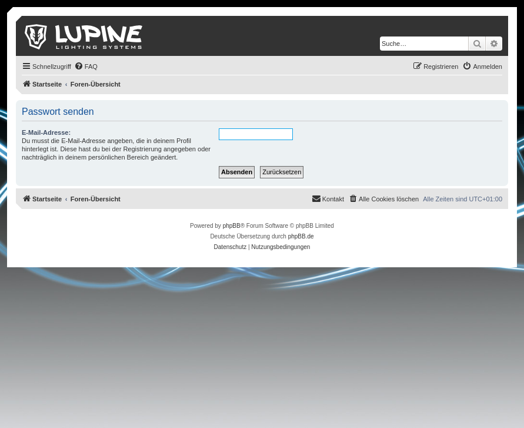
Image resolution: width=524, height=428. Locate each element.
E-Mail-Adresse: (46, 132)
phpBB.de (301, 236)
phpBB (232, 226)
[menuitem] (86, 66)
